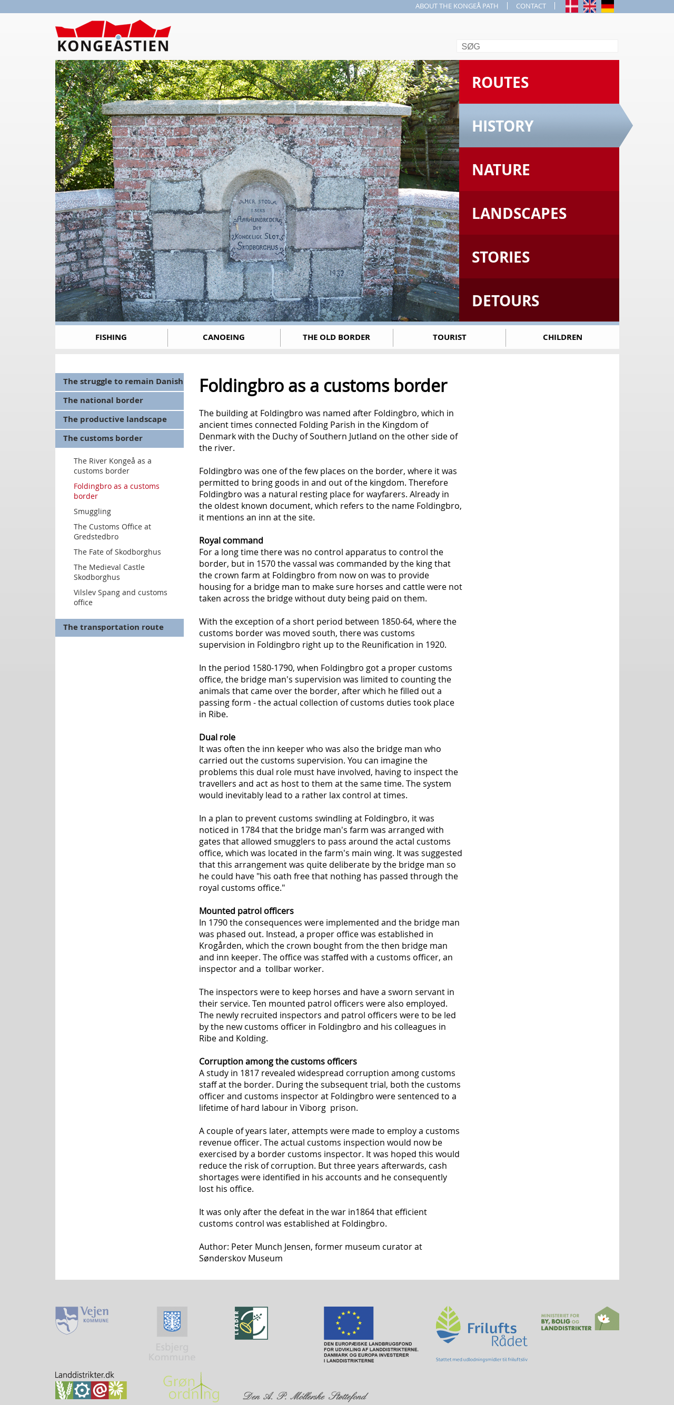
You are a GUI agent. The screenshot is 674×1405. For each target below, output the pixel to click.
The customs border (103, 438)
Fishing (111, 337)
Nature (501, 169)
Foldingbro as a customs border (117, 491)
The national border (103, 400)
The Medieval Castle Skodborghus (109, 572)
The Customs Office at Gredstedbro (112, 531)
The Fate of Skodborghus (117, 552)
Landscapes (519, 213)
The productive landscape (115, 419)
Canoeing (224, 337)
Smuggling (92, 511)
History (502, 126)
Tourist (450, 337)
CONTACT (531, 5)
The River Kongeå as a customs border (113, 466)
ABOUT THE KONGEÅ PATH (457, 5)
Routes (500, 82)
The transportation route (113, 627)
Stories (501, 257)
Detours (505, 300)
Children (562, 337)
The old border (336, 337)
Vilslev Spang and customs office (120, 597)
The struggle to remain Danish (123, 381)
